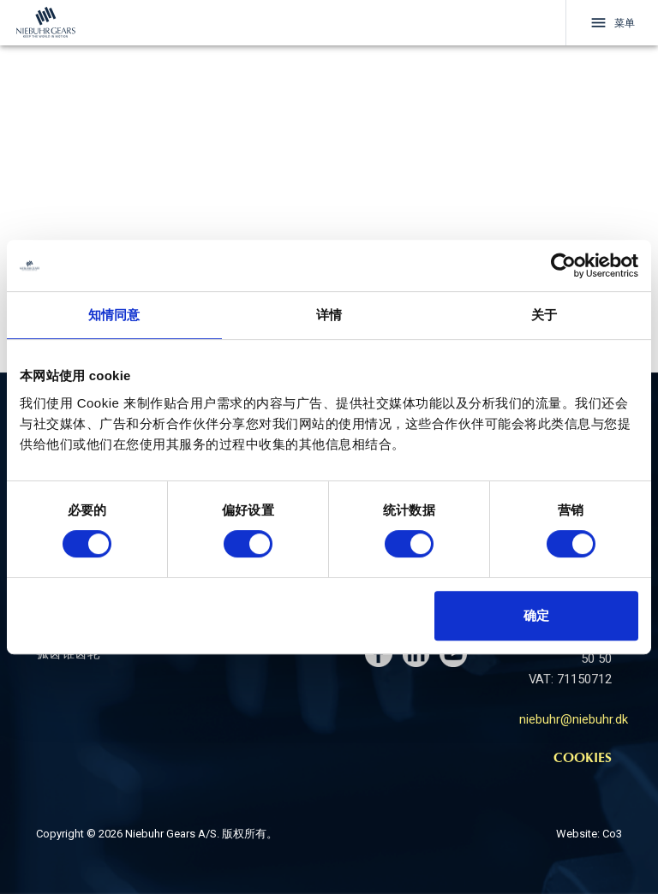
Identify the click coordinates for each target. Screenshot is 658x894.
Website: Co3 (589, 833)
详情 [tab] (329, 314)
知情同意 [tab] (114, 314)
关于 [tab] (544, 314)
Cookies (582, 759)
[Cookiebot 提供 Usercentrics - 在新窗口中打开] (563, 265)
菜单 (612, 23)
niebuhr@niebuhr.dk (573, 719)
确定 (536, 615)
